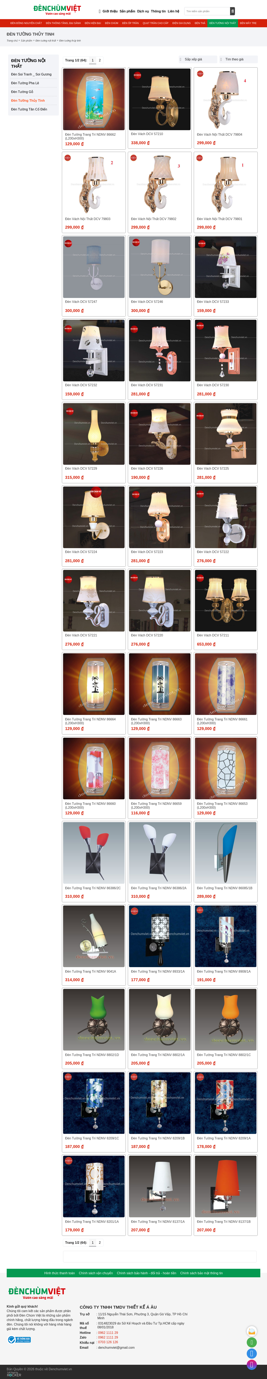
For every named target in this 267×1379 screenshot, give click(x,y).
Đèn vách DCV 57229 (81, 468)
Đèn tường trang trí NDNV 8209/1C (92, 1138)
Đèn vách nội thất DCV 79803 (87, 219)
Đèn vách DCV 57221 (81, 635)
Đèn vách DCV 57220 (147, 635)
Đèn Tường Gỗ (22, 92)
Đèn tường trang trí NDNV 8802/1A (158, 1055)
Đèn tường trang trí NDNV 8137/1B (224, 1221)
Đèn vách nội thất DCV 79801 (219, 219)
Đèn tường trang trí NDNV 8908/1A (224, 971)
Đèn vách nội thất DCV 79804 (219, 134)
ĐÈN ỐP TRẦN (130, 23)
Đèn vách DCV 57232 (81, 385)
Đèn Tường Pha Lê (25, 83)
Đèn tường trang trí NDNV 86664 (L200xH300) (90, 721)
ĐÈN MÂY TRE (248, 23)
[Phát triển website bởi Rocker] (14, 1370)
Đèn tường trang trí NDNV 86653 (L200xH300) (222, 805)
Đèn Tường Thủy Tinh (28, 100)
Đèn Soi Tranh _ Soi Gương (31, 74)
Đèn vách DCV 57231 (147, 385)
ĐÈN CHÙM (111, 23)
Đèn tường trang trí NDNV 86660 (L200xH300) (90, 805)
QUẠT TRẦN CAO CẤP (155, 23)
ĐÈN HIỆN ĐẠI (93, 23)
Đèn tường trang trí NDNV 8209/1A (224, 1138)
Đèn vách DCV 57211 (213, 635)
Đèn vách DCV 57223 (147, 552)
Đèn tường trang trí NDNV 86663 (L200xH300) (156, 721)
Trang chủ (12, 40)
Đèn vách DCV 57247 (81, 301)
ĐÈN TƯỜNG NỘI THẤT (222, 23)
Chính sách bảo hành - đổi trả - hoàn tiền (146, 1273)
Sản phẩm (26, 40)
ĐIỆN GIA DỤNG (181, 23)
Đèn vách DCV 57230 (213, 385)
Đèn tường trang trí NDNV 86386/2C (93, 888)
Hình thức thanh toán (59, 1273)
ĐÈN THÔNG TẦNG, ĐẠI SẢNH (63, 23)
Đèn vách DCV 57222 (213, 552)
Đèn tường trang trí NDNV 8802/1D (92, 1055)
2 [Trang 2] (100, 60)
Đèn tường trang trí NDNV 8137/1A (158, 1221)
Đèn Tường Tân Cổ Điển (29, 109)
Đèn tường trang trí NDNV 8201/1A (92, 1221)
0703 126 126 (108, 1342)
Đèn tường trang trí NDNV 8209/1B (158, 1138)
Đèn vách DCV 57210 (147, 134)
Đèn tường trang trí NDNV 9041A (90, 971)
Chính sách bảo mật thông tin (201, 1273)
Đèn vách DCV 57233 (213, 301)
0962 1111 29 (108, 1332)
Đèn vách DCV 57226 (147, 468)
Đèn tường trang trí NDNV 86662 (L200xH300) (90, 136)
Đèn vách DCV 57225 (213, 468)
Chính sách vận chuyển (96, 1273)
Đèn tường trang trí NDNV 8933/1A (158, 971)
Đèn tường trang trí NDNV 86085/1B (224, 888)
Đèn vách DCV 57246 (147, 301)
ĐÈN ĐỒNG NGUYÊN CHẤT (26, 23)
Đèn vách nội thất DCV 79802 (153, 219)
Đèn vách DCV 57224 (81, 552)
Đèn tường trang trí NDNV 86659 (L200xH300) (156, 805)
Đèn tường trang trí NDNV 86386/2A (158, 888)
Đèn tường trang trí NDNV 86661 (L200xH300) (222, 721)
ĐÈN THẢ (200, 23)
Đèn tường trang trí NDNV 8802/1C (224, 1055)
